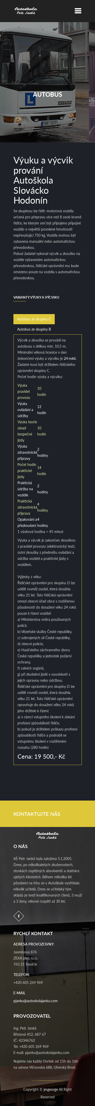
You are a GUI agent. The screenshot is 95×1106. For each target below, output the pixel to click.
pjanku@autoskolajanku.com (35, 1001)
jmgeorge (51, 1089)
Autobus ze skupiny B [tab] (34, 329)
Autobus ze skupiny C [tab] (34, 319)
